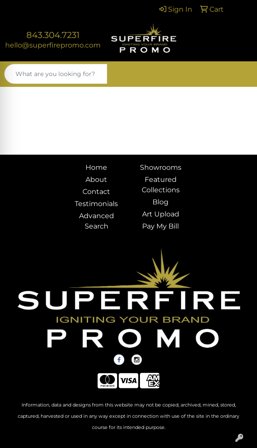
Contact (96, 191)
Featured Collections (161, 184)
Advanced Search (96, 221)
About (96, 179)
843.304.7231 (52, 35)
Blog (160, 202)
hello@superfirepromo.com (53, 45)
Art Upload (160, 214)
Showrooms (160, 167)
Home (96, 167)
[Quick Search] (55, 74)
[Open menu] (239, 74)
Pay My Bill (160, 226)
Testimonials (96, 204)
